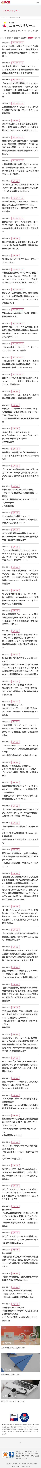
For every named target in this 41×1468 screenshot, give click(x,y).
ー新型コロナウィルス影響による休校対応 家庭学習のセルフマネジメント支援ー (20, 1107)
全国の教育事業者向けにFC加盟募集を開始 (20, 420)
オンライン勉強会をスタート (15, 769)
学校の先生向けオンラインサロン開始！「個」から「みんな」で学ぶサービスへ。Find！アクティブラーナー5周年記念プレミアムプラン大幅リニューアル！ (20, 278)
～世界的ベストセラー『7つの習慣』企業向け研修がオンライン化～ (20, 797)
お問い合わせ (9, 1396)
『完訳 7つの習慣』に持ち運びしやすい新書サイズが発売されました (20, 1278)
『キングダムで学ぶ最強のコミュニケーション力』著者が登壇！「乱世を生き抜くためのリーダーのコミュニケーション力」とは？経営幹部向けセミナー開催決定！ (20, 89)
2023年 (10, 38)
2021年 (24, 38)
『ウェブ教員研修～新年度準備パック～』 (19, 1130)
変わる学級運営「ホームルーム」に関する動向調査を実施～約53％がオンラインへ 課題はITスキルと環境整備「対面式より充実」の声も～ (20, 619)
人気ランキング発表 (11, 816)
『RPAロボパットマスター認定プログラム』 (20, 1153)
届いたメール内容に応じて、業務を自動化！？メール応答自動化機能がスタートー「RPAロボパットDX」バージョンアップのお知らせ (20, 298)
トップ (3, 17)
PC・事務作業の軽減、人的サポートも (19, 755)
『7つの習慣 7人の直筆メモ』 (23, 997)
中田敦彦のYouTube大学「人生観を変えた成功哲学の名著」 (20, 1312)
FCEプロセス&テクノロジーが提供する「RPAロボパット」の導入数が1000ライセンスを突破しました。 (20, 1239)
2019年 (37, 38)
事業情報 (7, 1369)
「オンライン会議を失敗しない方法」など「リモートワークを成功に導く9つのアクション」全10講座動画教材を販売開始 (20, 474)
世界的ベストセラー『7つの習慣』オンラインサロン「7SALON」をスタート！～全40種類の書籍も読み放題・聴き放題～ (20, 227)
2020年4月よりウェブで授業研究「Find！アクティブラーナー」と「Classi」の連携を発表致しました (18, 1294)
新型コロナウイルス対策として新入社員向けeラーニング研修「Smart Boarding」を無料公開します (20, 1085)
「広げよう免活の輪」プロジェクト (18, 863)
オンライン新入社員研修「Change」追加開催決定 (19, 834)
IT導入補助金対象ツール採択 (20, 456)
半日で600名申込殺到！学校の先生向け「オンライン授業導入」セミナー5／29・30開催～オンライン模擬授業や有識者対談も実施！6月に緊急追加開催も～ (20, 641)
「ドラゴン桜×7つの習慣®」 (15, 520)
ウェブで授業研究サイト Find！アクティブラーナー (19, 501)
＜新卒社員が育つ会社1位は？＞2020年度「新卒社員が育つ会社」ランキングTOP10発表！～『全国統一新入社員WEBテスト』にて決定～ (20, 169)
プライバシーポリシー (13, 1463)
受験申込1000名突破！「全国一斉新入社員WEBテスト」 (19, 315)
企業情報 (7, 1342)
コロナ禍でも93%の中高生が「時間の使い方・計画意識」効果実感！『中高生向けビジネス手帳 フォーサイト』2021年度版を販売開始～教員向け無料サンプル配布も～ (20, 147)
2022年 (17, 38)
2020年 (31, 38)
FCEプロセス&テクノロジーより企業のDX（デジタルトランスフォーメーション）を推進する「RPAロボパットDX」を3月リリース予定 (20, 1194)
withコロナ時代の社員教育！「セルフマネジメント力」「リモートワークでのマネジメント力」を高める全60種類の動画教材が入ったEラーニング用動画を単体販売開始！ (20, 577)
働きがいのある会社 (27, 1061)
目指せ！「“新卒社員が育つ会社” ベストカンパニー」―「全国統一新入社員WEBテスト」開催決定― (20, 381)
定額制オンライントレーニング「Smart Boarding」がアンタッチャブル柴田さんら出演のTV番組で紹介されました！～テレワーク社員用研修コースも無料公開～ (20, 669)
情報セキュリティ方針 (29, 1463)
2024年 (3, 38)
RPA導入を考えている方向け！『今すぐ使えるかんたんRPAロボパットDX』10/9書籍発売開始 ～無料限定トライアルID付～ (20, 206)
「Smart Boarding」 (11, 977)
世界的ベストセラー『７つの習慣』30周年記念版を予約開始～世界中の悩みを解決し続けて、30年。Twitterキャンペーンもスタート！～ (20, 332)
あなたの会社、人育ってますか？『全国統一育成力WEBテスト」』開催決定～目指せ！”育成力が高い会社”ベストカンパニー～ (20, 51)
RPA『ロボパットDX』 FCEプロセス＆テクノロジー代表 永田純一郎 (20, 437)
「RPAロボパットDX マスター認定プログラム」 (19, 1022)
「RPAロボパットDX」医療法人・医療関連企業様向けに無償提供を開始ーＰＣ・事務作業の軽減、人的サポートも (20, 364)
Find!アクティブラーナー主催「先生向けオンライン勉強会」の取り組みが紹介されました (20, 691)
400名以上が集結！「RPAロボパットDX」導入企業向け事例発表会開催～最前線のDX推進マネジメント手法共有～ (20, 69)
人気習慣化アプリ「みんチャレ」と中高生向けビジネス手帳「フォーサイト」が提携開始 (20, 110)
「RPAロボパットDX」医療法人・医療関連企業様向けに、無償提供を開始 (20, 396)
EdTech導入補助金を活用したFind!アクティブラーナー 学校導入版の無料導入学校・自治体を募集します (20, 536)
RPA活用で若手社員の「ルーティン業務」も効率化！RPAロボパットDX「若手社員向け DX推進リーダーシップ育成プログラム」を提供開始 (20, 599)
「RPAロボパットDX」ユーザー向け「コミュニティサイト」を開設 (20, 349)
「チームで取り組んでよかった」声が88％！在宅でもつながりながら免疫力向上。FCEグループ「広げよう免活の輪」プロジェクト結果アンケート (20, 555)
